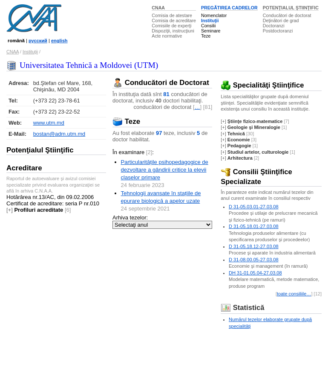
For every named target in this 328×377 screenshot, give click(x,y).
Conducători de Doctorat (160, 83)
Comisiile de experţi (171, 25)
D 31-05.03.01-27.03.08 (254, 206)
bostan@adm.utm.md (59, 134)
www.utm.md (48, 123)
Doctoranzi (274, 25)
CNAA (158, 7)
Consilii (208, 25)
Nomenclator (214, 15)
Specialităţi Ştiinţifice (262, 85)
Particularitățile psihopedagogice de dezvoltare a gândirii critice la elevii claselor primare (164, 170)
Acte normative (167, 35)
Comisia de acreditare (174, 20)
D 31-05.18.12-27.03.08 (254, 246)
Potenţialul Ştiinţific (40, 150)
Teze (206, 35)
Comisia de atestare (172, 15)
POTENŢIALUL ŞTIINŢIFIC (291, 7)
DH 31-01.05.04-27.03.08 (255, 272)
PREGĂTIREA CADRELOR (229, 7)
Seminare (211, 30)
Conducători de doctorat (287, 15)
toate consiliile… (294, 293)
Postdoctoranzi (278, 30)
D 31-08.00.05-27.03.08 (254, 259)
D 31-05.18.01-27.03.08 (254, 226)
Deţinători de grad (281, 20)
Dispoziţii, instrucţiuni (173, 30)
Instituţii (210, 20)
